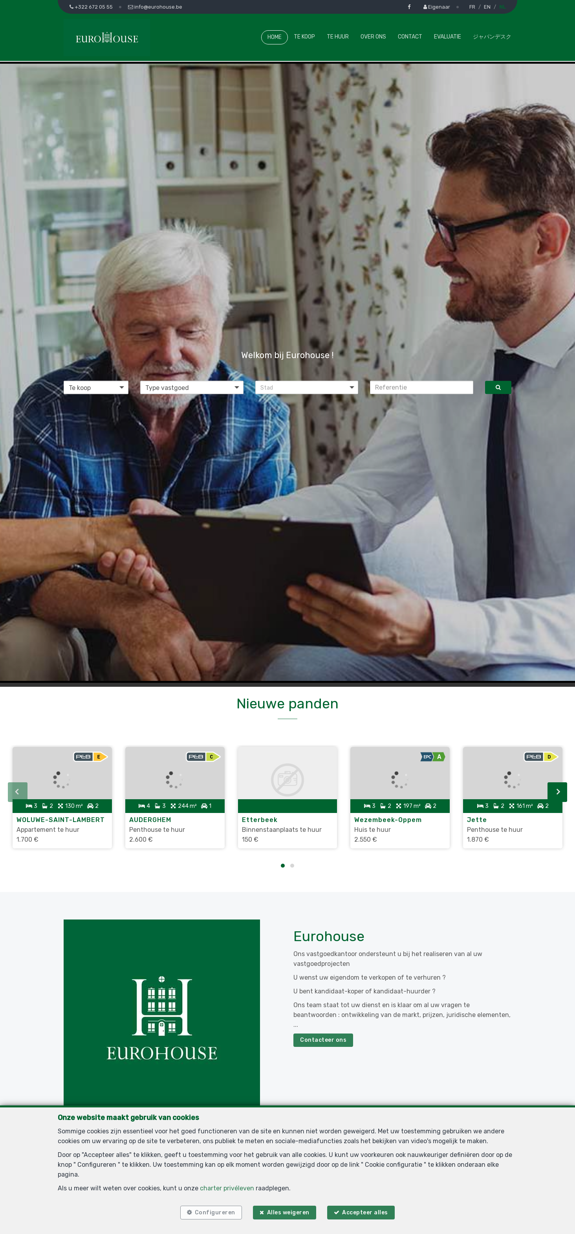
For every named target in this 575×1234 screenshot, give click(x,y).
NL (502, 7)
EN (487, 7)
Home (274, 37)
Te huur (338, 36)
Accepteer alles (367, 1211)
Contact (410, 36)
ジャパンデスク (492, 36)
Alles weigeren (288, 1211)
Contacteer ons (323, 1035)
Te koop (304, 36)
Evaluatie (447, 36)
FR (472, 7)
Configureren (212, 1211)
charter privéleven (227, 1186)
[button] (307, 387)
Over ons (373, 36)
